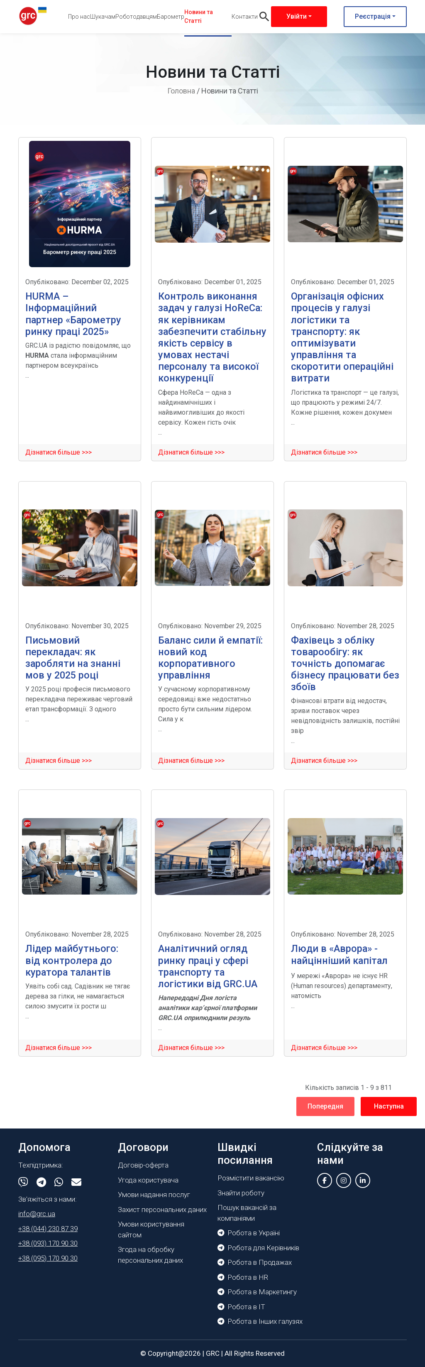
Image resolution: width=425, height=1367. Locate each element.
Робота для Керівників (258, 1248)
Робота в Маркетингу (257, 1292)
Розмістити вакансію (250, 1178)
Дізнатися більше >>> (58, 452)
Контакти (245, 16)
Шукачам (102, 16)
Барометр (170, 16)
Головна (181, 90)
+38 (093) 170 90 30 (48, 1243)
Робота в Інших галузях (260, 1321)
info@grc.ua (36, 1214)
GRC (213, 1353)
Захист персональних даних (162, 1209)
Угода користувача (148, 1180)
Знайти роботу (240, 1193)
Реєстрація (373, 16)
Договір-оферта (143, 1165)
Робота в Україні (248, 1233)
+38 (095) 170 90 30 (48, 1258)
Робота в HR (242, 1277)
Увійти (296, 16)
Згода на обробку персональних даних (150, 1254)
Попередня (325, 1106)
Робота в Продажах (254, 1262)
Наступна (389, 1106)
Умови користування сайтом (151, 1229)
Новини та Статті (198, 16)
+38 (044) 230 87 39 (48, 1228)
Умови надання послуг (154, 1194)
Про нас (79, 16)
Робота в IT (241, 1307)
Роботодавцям (136, 16)
